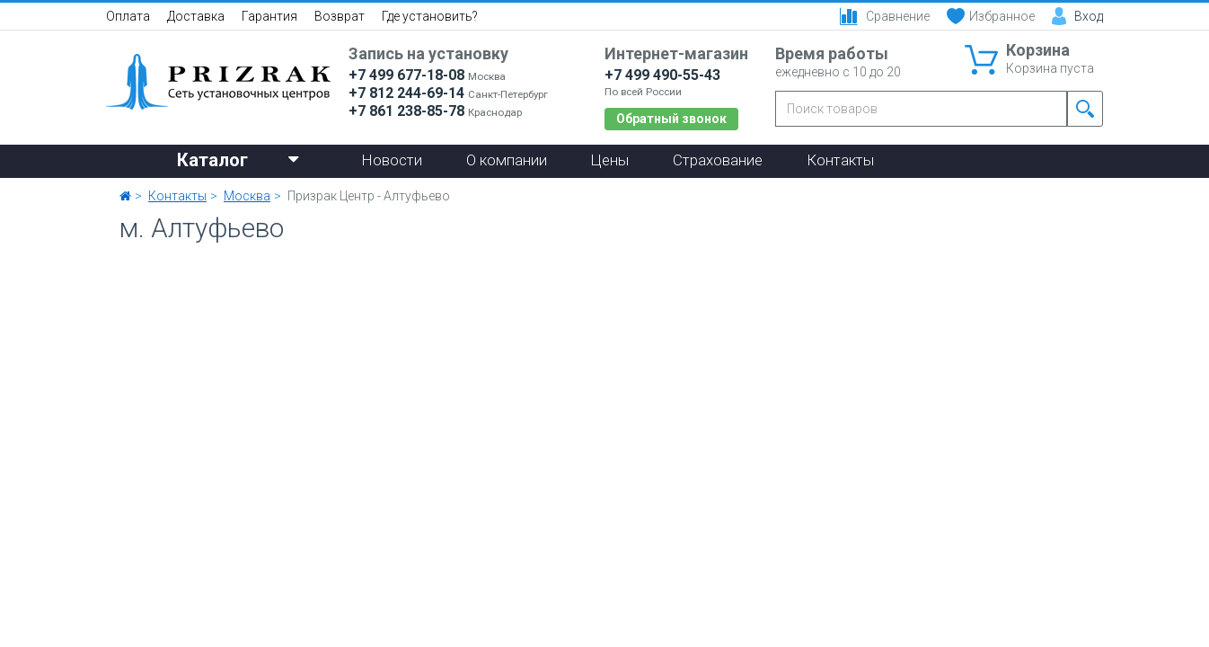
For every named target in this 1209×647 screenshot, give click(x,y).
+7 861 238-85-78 (406, 111)
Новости (392, 160)
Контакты (840, 160)
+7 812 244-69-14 (406, 93)
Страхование (718, 160)
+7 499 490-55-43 (662, 75)
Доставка (196, 16)
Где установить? (430, 16)
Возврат (339, 16)
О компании (506, 160)
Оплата (128, 16)
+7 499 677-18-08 (406, 75)
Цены (610, 160)
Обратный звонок (671, 118)
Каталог (238, 158)
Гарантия (269, 16)
